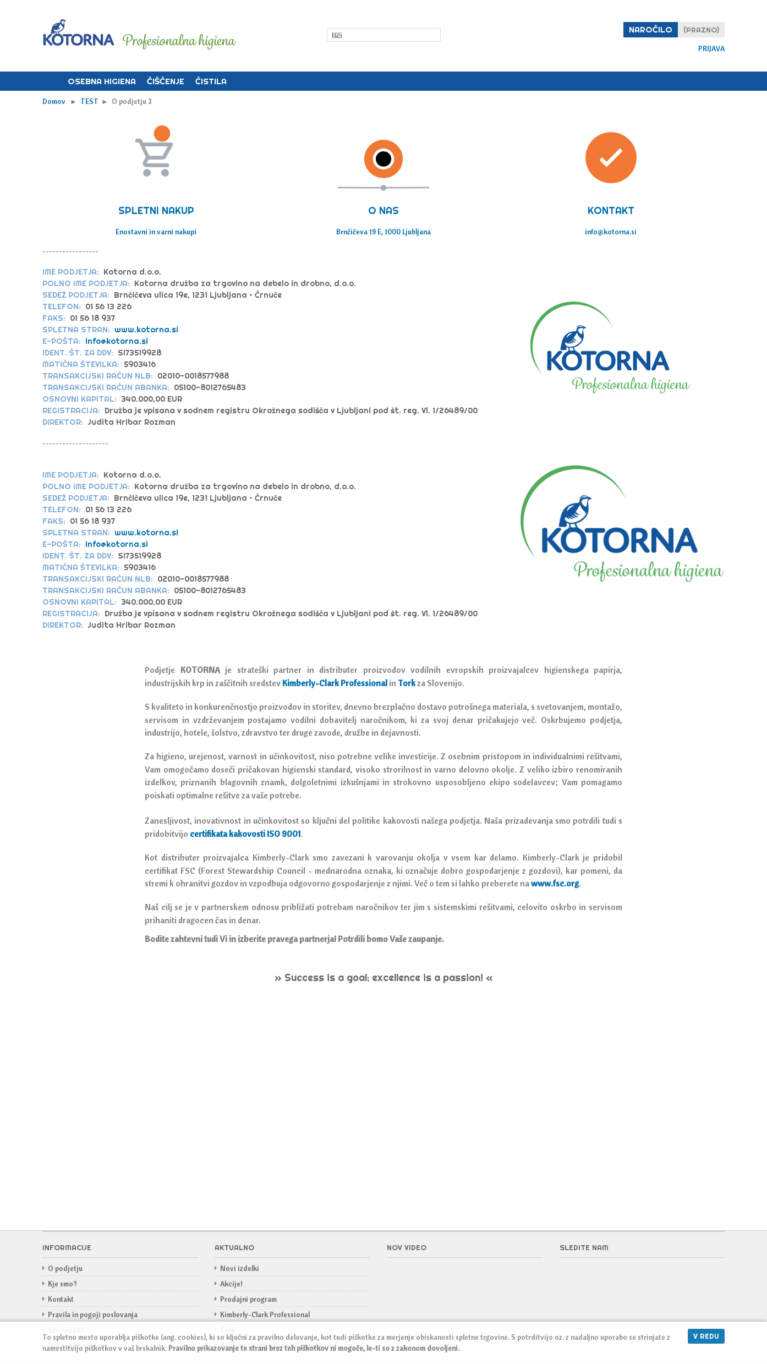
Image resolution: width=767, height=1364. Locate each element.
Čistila (211, 81)
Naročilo (650, 29)
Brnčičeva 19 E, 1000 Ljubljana (383, 231)
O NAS (383, 210)
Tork (406, 682)
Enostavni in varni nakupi (156, 231)
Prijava (711, 49)
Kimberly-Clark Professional (265, 1314)
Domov (52, 81)
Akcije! (231, 1283)
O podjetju (65, 1268)
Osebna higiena (102, 81)
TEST (89, 101)
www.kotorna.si (146, 330)
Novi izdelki (239, 1268)
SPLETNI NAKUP (156, 210)
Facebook (568, 1275)
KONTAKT (611, 210)
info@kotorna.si (611, 231)
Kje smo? (62, 1283)
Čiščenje (165, 81)
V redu (706, 1336)
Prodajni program (248, 1299)
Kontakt (61, 1299)
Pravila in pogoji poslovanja (93, 1314)
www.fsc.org (554, 883)
